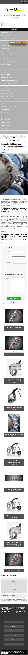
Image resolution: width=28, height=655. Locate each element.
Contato (14, 639)
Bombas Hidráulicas (5, 35)
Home (14, 622)
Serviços (14, 29)
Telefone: (16, 262)
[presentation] (12, 269)
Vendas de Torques (5, 132)
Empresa (14, 626)
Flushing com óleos (5, 51)
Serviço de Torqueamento (6, 90)
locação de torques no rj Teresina (14, 570)
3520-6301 (9, 15)
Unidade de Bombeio (5, 119)
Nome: (16, 252)
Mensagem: (15, 285)
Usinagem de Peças (5, 122)
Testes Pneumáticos (5, 112)
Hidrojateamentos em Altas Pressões (8, 61)
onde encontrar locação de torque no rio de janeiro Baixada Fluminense (14, 462)
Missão (14, 630)
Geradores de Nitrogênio (6, 55)
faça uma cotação (18, 43)
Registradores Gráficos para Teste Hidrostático (10, 83)
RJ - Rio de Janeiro (14, 584)
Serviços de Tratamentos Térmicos (8, 99)
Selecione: (14, 578)
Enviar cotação (14, 298)
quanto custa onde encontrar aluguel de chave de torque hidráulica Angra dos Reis (14, 544)
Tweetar (3, 152)
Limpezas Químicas (5, 71)
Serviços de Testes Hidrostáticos (7, 96)
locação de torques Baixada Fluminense (14, 328)
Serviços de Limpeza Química (7, 93)
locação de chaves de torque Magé (14, 354)
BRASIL (14, 581)
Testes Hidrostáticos (5, 109)
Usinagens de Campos (5, 125)
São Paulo (14, 592)
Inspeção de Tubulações (6, 64)
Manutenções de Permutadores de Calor (9, 80)
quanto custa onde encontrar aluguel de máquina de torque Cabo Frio (14, 381)
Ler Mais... (4, 231)
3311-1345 (15, 17)
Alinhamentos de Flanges (6, 32)
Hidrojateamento (4, 58)
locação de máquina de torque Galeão (14, 408)
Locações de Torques (5, 74)
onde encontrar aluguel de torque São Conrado (14, 516)
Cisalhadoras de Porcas (6, 48)
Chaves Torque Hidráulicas (6, 45)
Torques (3, 116)
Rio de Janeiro (14, 586)
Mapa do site (14, 644)
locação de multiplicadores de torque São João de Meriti (14, 490)
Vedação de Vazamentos (6, 128)
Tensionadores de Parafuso (6, 103)
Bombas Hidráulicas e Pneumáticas (8, 38)
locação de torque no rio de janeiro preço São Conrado (14, 435)
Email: (16, 257)
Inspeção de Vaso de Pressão (7, 67)
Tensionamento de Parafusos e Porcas (9, 106)
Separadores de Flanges (6, 87)
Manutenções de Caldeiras (6, 77)
